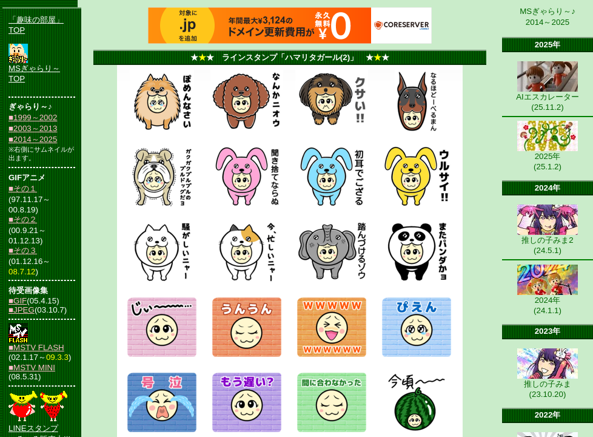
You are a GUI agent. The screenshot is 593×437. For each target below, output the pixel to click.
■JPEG (21, 309)
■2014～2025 (32, 139)
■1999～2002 (32, 117)
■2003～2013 (32, 128)
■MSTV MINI (31, 367)
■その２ (22, 219)
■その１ (22, 188)
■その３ (22, 250)
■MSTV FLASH (36, 347)
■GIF (17, 300)
